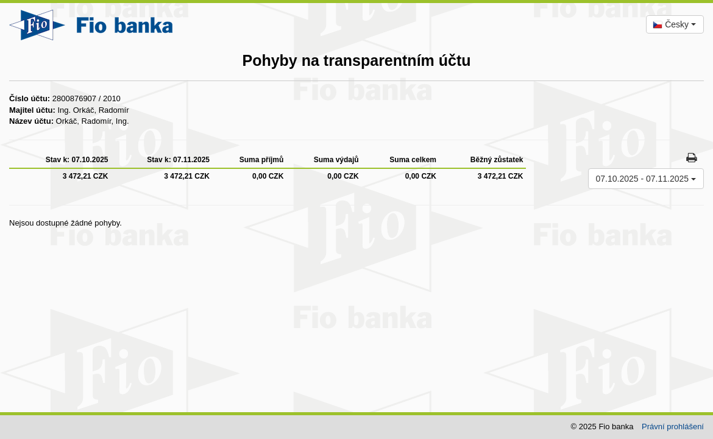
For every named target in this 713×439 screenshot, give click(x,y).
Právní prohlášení (673, 426)
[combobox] (675, 24)
